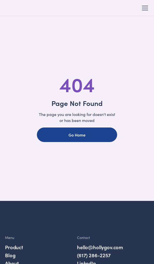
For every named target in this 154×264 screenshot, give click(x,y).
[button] (144, 8)
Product (14, 247)
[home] (21, 8)
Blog (10, 255)
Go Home (77, 135)
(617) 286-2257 (94, 255)
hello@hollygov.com (100, 247)
